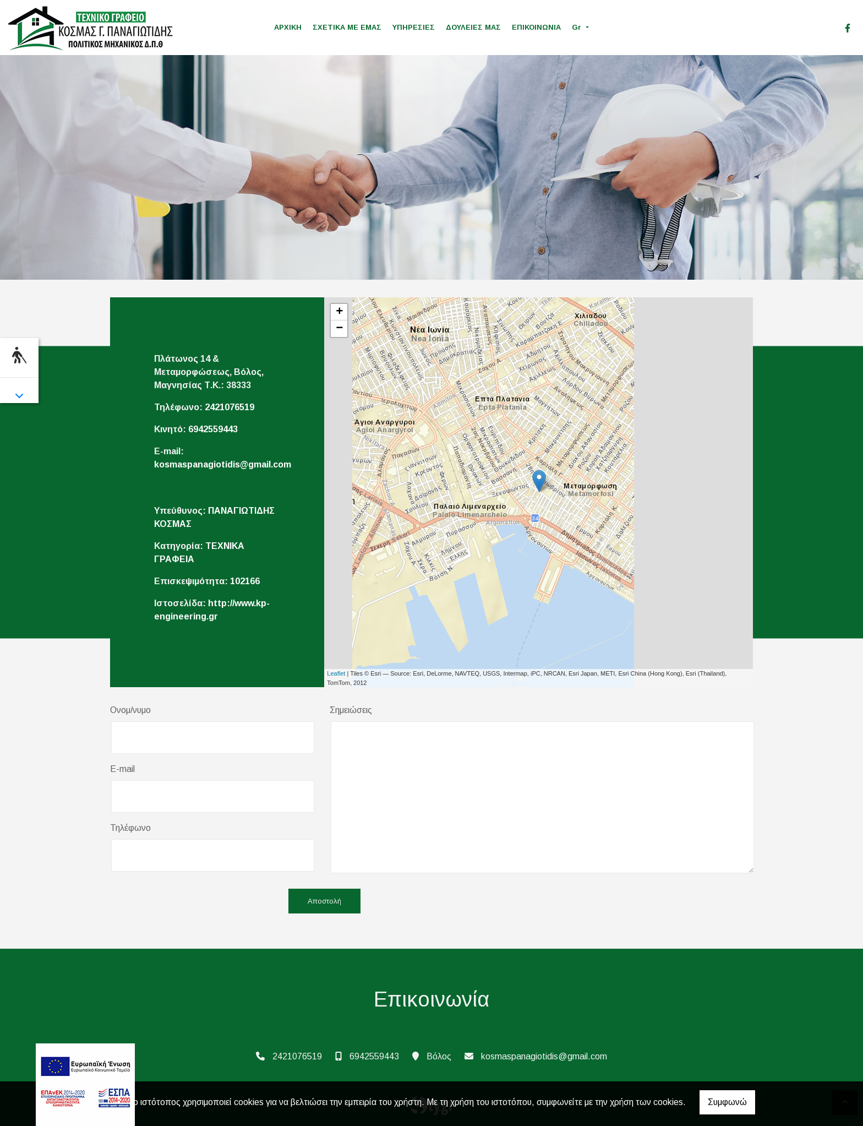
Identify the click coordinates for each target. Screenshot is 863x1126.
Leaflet (336, 673)
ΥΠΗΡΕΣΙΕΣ (413, 27)
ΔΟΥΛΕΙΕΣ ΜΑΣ (473, 27)
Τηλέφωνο (130, 828)
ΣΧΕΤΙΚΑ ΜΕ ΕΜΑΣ (347, 27)
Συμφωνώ (727, 1102)
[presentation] (193, 901)
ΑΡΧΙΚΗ (288, 27)
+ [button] (339, 312)
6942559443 (213, 429)
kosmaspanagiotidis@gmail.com (222, 464)
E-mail (122, 769)
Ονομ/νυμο (130, 710)
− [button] (339, 328)
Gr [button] (577, 27)
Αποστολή (324, 901)
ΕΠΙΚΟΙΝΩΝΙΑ (536, 27)
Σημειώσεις (351, 710)
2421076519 (229, 407)
